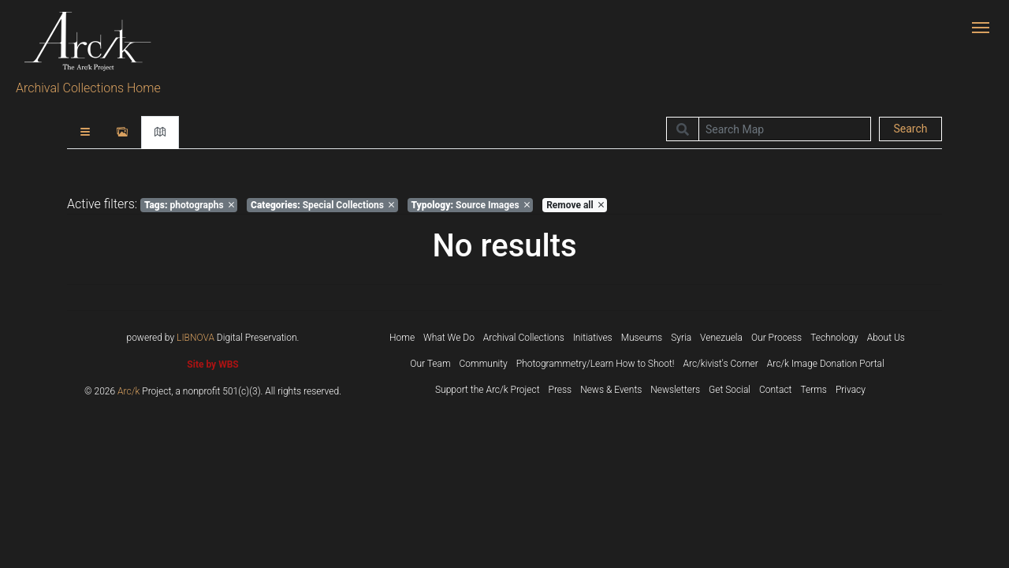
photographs (189, 205)
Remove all (574, 205)
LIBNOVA (195, 337)
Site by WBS (212, 364)
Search (910, 128)
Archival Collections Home (88, 87)
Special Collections (322, 205)
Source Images (470, 205)
